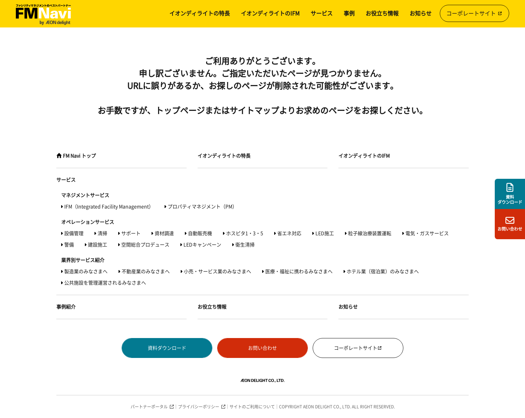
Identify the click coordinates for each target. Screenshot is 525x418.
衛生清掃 (245, 244)
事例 (349, 13)
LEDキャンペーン (202, 244)
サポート (131, 233)
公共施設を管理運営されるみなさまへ (105, 282)
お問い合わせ (262, 348)
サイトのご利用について (252, 407)
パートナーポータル (149, 407)
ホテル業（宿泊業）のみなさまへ (383, 271)
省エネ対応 (289, 233)
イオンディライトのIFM (270, 13)
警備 (69, 244)
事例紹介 (66, 306)
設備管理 (73, 233)
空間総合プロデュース (145, 244)
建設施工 (97, 244)
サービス (322, 13)
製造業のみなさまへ (86, 271)
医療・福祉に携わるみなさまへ (299, 271)
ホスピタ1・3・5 (244, 233)
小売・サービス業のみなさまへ (217, 271)
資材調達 (164, 233)
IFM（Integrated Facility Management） (109, 206)
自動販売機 (200, 233)
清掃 (102, 233)
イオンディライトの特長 (199, 13)
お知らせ (421, 13)
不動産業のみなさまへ (146, 271)
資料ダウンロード (167, 348)
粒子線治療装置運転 (369, 233)
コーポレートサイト (474, 13)
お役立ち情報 (382, 13)
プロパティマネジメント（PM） (202, 206)
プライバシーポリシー (198, 407)
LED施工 (324, 233)
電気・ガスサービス (427, 233)
